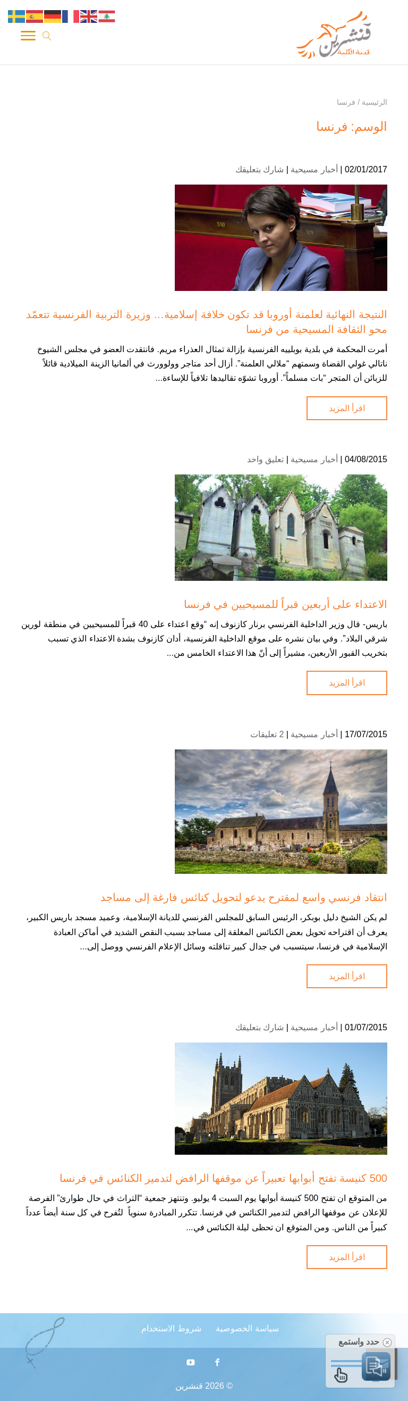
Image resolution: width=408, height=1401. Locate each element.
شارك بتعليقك (259, 169)
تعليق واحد (265, 459)
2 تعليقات (267, 734)
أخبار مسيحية (314, 169)
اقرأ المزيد (347, 408)
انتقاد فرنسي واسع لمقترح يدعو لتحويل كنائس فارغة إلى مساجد (243, 897)
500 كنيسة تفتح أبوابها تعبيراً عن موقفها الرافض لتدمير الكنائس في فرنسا (224, 1178)
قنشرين (189, 1385)
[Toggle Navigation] (28, 38)
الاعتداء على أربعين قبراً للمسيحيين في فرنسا (285, 604)
